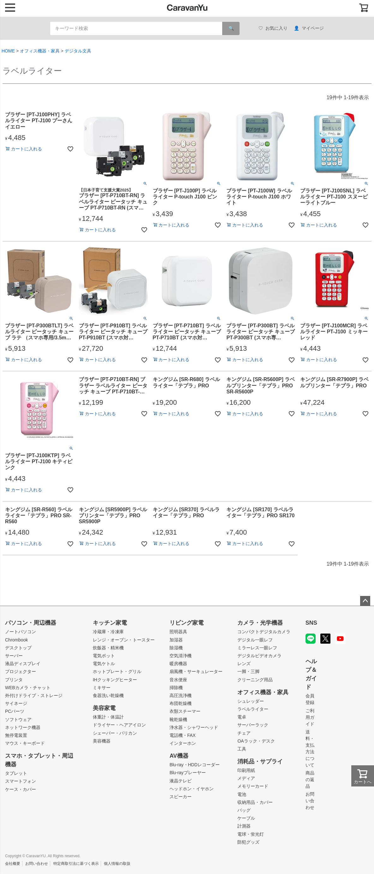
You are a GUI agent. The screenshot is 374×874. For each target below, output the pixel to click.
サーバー (14, 655)
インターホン (182, 743)
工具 (241, 748)
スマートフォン (20, 781)
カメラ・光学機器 (260, 623)
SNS (311, 623)
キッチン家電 (110, 623)
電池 (241, 794)
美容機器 (101, 741)
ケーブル (246, 818)
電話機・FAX (182, 735)
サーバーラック (252, 724)
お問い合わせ (310, 801)
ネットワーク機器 (22, 727)
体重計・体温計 (108, 716)
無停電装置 (16, 735)
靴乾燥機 (178, 719)
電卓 (241, 716)
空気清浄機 (180, 655)
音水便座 (178, 679)
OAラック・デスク (256, 741)
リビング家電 (186, 623)
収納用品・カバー (255, 802)
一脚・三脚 (248, 671)
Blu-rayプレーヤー (187, 772)
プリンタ (14, 679)
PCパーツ (14, 711)
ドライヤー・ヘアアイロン (119, 724)
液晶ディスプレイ (22, 663)
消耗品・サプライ (260, 761)
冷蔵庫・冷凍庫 (108, 631)
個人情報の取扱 (117, 863)
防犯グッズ (248, 842)
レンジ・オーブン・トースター (124, 639)
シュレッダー (250, 701)
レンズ (244, 663)
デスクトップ (18, 647)
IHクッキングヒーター (115, 679)
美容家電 (104, 708)
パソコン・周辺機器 (30, 623)
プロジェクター (20, 671)
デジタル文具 (78, 50)
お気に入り (273, 28)
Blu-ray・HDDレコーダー (194, 764)
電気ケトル (104, 663)
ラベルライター (252, 709)
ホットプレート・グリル (117, 671)
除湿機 (176, 647)
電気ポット (104, 655)
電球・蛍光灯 (250, 834)
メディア (246, 778)
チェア (244, 733)
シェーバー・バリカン (115, 733)
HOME (8, 50)
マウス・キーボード (25, 743)
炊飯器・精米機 (108, 647)
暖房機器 (178, 663)
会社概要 (12, 863)
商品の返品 (310, 779)
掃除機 (176, 687)
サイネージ (16, 703)
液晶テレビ (180, 780)
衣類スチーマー (184, 711)
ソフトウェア (18, 719)
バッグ (244, 810)
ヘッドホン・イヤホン (191, 788)
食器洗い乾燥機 (108, 695)
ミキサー (101, 687)
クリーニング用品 (255, 679)
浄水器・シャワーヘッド (193, 727)
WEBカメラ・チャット (27, 687)
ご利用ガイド (310, 717)
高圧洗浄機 (180, 695)
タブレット (16, 773)
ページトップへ (365, 601)
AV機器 (178, 756)
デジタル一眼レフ (255, 639)
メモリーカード (252, 786)
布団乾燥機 (180, 703)
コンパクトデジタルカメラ (263, 631)
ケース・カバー (20, 789)
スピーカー (180, 796)
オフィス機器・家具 (40, 50)
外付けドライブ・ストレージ (33, 695)
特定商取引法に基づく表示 (76, 863)
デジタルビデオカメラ (259, 655)
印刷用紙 (246, 770)
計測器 (244, 825)
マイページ (309, 28)
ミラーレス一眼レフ (257, 647)
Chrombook (16, 639)
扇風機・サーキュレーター (196, 671)
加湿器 (176, 639)
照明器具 (178, 631)
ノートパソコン (20, 631)
